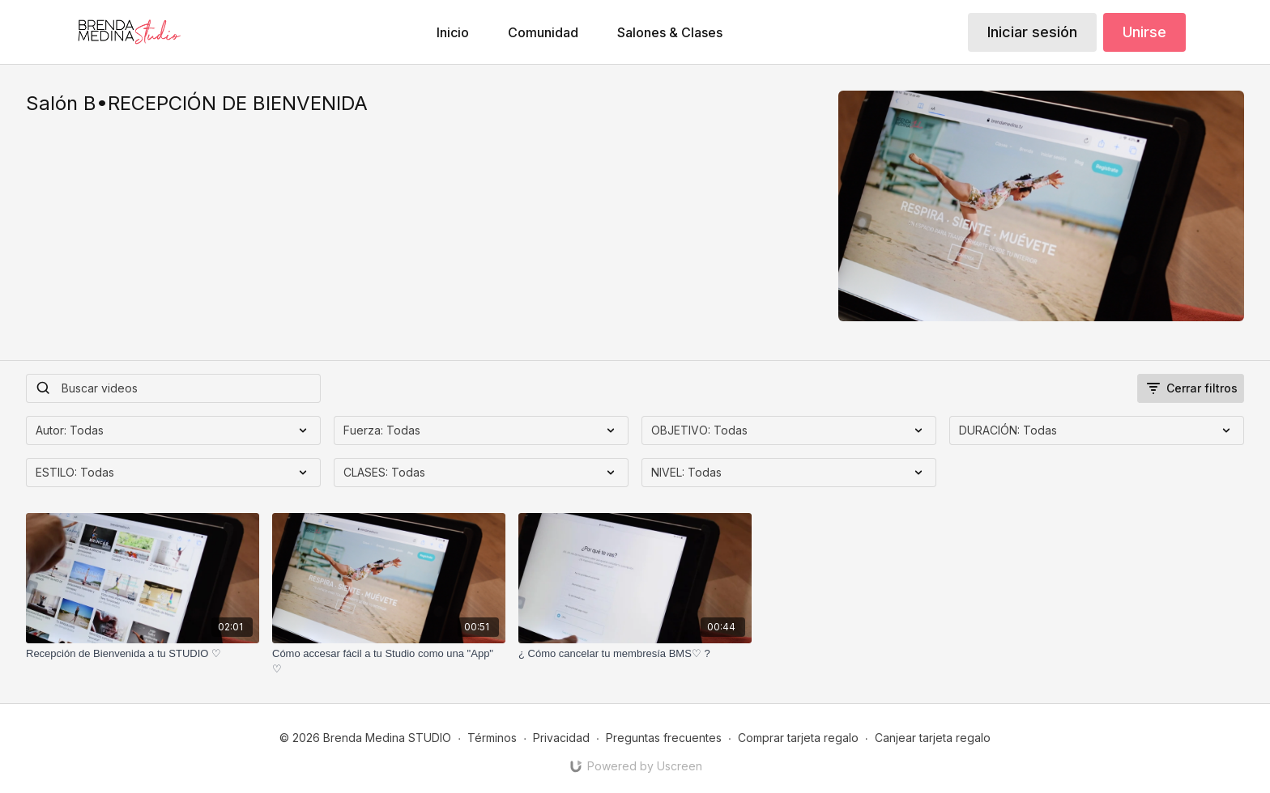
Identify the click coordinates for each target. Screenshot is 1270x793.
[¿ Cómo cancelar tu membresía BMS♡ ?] (635, 654)
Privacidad (561, 737)
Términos (492, 737)
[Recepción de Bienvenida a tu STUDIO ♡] (142, 654)
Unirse (1144, 31)
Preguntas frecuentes (664, 737)
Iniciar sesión (1032, 31)
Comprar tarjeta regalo (798, 737)
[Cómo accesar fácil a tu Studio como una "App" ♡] (388, 661)
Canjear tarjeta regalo (933, 737)
